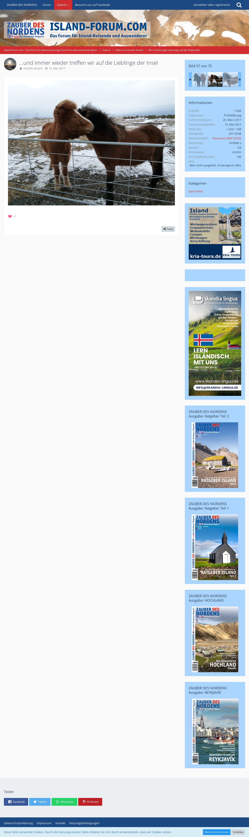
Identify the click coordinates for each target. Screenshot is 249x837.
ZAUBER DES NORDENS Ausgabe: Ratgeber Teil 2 (209, 413)
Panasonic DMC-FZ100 (226, 138)
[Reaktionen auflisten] (12, 215)
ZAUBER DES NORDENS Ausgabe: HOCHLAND (208, 598)
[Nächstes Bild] (169, 143)
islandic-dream (33, 68)
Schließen (238, 832)
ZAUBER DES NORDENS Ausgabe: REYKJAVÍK (208, 690)
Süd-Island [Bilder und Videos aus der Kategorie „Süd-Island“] (196, 191)
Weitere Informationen (216, 832)
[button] (16, 802)
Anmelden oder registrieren (212, 5)
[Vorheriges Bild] (14, 143)
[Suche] (239, 5)
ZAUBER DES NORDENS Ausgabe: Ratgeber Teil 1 (209, 506)
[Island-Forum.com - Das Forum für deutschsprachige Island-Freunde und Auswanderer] (124, 30)
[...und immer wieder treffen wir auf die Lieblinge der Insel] (199, 79)
